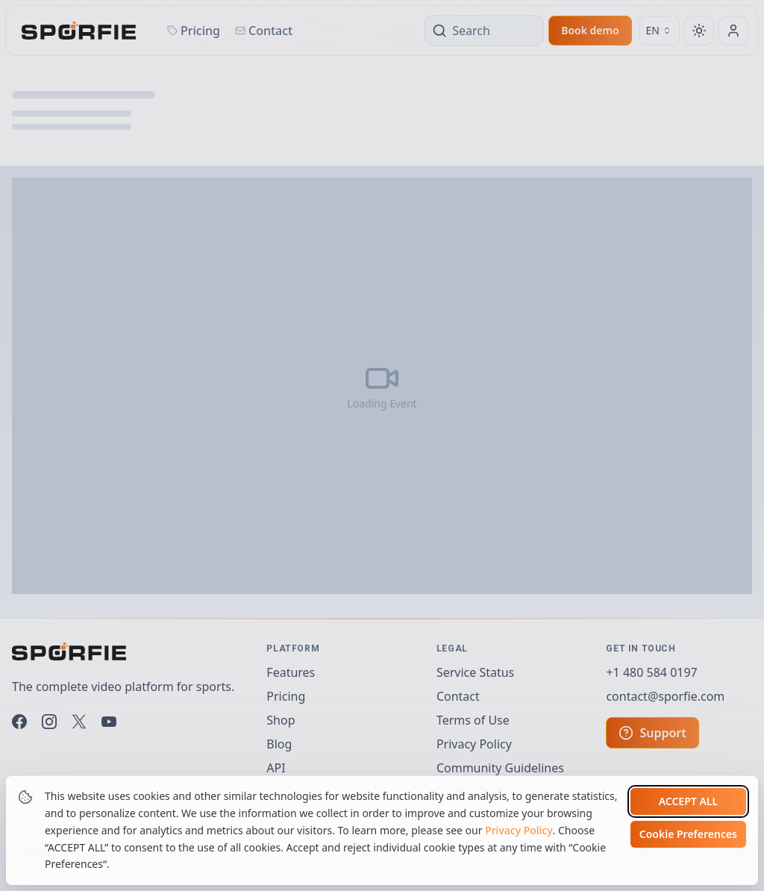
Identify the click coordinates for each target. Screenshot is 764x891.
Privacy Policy (518, 830)
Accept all (688, 801)
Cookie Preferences (688, 834)
